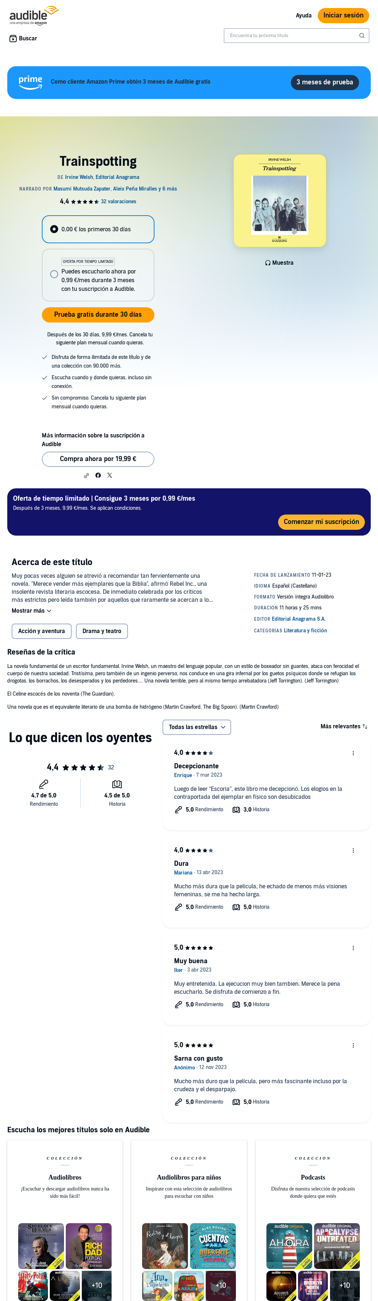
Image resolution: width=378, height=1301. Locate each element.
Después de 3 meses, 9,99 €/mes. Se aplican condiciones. (104, 502)
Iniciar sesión (343, 15)
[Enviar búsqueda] (362, 35)
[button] (86, 476)
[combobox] (296, 35)
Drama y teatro (102, 631)
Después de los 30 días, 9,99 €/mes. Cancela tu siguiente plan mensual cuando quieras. (100, 339)
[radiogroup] (98, 258)
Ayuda (304, 15)
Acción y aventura (41, 631)
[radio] (98, 229)
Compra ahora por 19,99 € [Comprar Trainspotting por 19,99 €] (98, 459)
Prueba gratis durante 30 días (98, 315)
